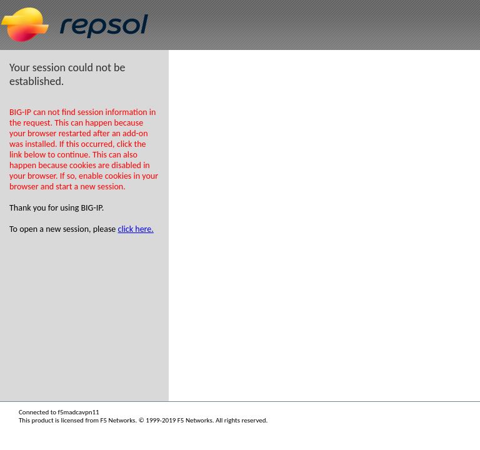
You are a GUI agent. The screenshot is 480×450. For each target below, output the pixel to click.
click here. (136, 229)
